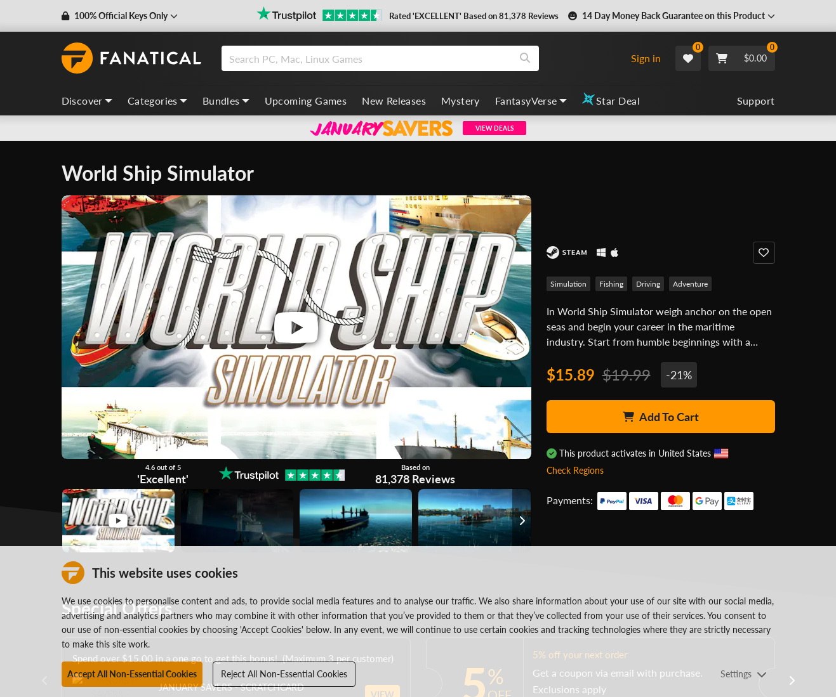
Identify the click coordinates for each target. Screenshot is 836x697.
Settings (743, 673)
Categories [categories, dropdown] (157, 100)
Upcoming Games (306, 100)
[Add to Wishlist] (764, 253)
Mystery (460, 100)
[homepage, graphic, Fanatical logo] (131, 58)
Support (756, 100)
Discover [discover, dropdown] (87, 100)
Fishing (611, 284)
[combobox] (421, 58)
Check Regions (575, 470)
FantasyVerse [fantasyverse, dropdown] (531, 100)
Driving (648, 284)
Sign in (646, 58)
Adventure (690, 284)
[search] (367, 58)
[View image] (118, 520)
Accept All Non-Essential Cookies (132, 673)
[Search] (525, 58)
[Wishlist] (688, 58)
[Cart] (741, 58)
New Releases (394, 100)
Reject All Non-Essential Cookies (284, 673)
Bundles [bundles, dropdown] (225, 100)
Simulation (568, 284)
